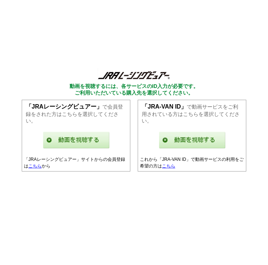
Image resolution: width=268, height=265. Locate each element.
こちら (35, 166)
